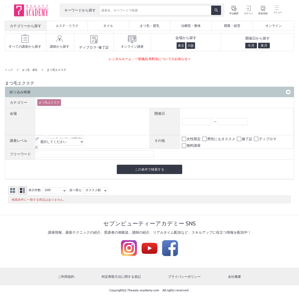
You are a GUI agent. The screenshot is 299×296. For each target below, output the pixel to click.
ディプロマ (265, 138)
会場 (13, 113)
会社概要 (235, 277)
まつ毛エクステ (49, 102)
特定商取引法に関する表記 (121, 277)
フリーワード (20, 154)
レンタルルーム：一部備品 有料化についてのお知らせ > (149, 59)
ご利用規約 (66, 277)
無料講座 (191, 145)
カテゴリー (18, 102)
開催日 (159, 113)
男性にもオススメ (219, 138)
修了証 (245, 138)
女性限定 (191, 138)
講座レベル (18, 140)
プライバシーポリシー (185, 277)
